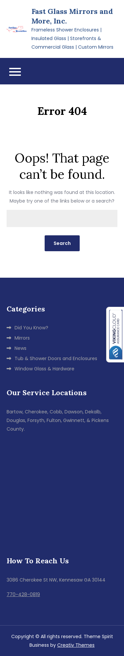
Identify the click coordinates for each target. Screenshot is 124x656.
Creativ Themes (76, 645)
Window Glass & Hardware (44, 368)
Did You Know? (31, 327)
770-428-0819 (23, 594)
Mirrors (22, 338)
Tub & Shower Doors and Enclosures (56, 358)
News (20, 348)
